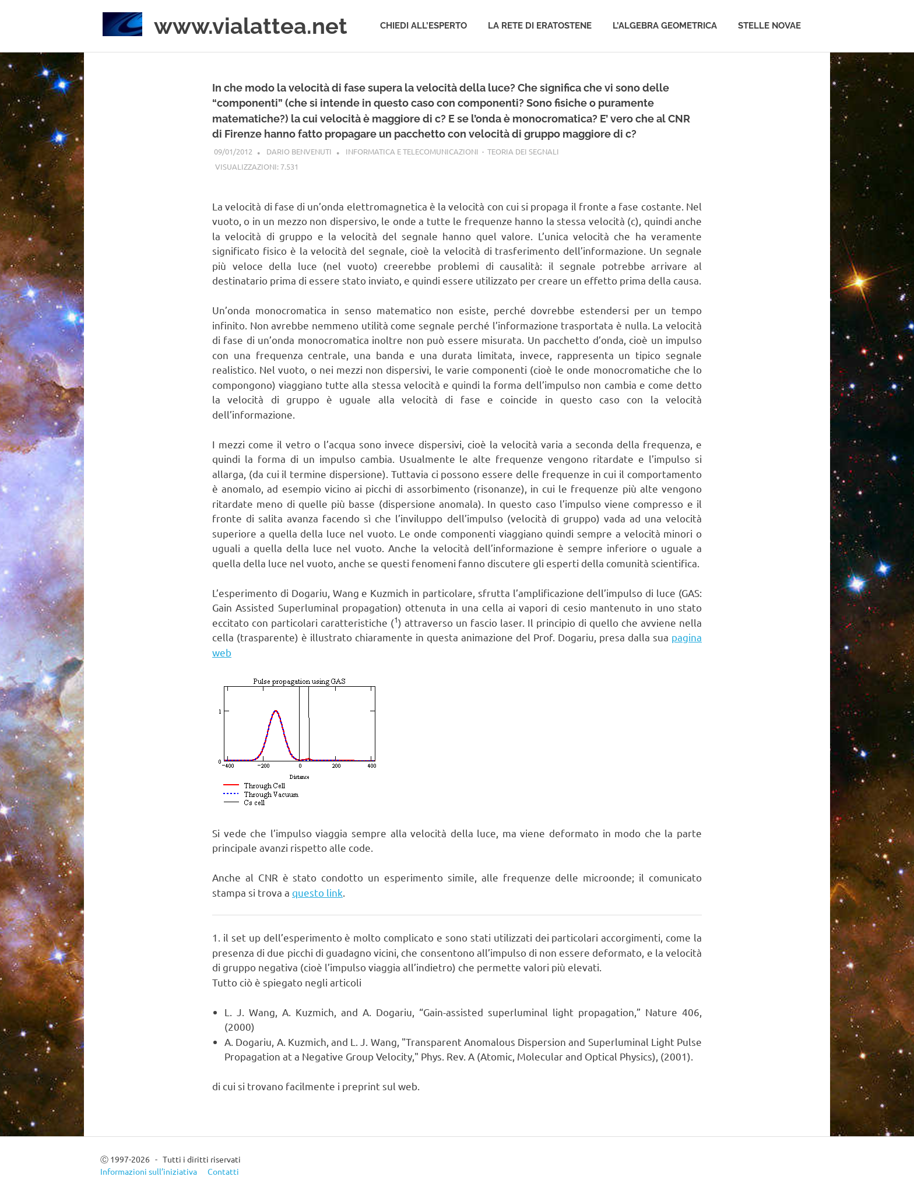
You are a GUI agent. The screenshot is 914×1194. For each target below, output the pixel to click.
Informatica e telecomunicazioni (412, 151)
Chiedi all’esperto (423, 25)
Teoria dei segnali (523, 151)
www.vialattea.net (250, 26)
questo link (317, 892)
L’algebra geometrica (665, 25)
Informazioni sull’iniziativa (148, 1171)
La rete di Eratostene (540, 25)
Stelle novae (769, 25)
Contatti (223, 1171)
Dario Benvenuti (299, 151)
